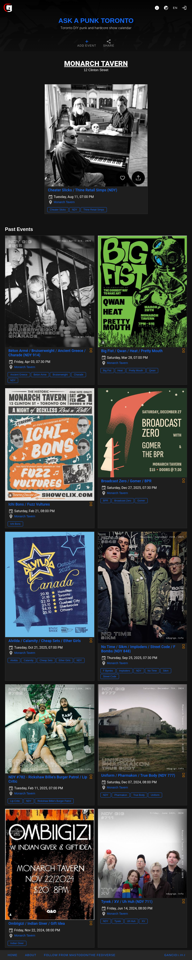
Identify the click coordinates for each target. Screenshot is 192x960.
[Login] (184, 7)
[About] (156, 7)
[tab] (86, 43)
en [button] (175, 7)
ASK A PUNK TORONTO (95, 20)
